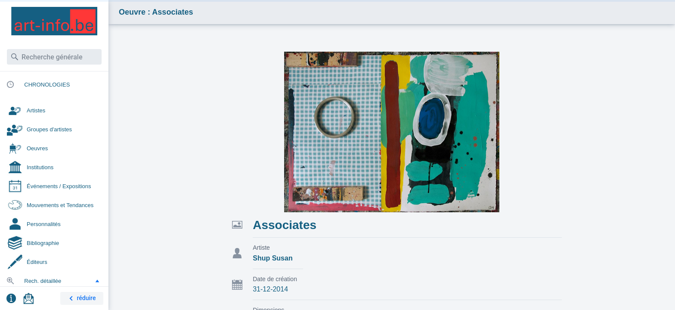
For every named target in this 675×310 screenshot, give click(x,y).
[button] (97, 280)
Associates (284, 225)
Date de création (275, 279)
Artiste (261, 247)
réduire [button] (81, 298)
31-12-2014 (270, 289)
